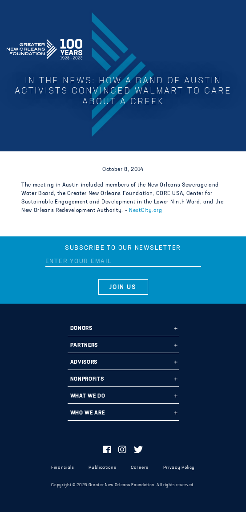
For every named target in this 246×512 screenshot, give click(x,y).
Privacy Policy (179, 467)
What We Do (87, 396)
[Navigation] (231, 47)
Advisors (83, 362)
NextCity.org (145, 210)
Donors (81, 328)
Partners (84, 345)
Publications (102, 467)
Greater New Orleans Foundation (44, 46)
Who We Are (87, 413)
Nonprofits (87, 379)
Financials (62, 467)
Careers (140, 467)
